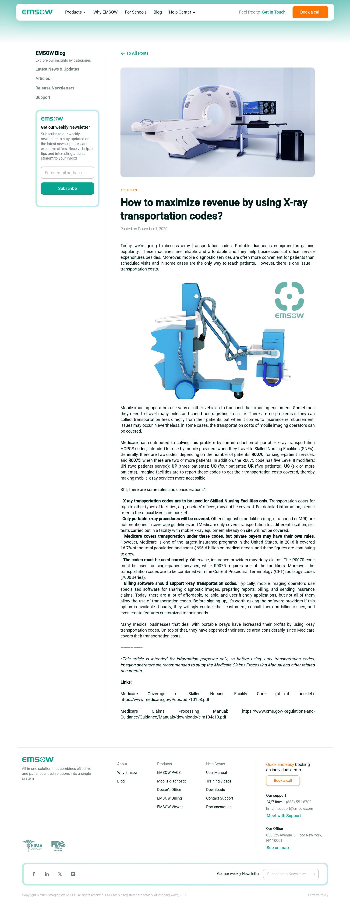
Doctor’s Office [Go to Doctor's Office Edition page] (169, 789)
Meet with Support (284, 815)
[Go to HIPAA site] (33, 846)
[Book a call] (310, 12)
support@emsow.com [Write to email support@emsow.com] (295, 808)
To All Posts (134, 53)
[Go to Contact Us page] (273, 12)
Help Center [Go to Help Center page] (182, 12)
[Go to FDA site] (58, 846)
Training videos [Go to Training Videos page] (218, 781)
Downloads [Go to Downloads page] (215, 789)
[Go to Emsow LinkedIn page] (47, 874)
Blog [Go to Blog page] (158, 12)
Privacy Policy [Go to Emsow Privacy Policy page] (318, 895)
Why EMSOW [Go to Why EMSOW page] (105, 12)
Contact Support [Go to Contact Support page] (219, 798)
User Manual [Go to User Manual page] (216, 772)
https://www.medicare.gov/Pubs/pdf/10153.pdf (164, 699)
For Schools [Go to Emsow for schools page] (136, 12)
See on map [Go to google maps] (278, 847)
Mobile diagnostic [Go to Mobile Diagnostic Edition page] (172, 781)
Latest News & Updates (57, 69)
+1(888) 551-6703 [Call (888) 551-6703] (296, 802)
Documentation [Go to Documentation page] (219, 807)
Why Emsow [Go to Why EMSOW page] (127, 772)
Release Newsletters (54, 87)
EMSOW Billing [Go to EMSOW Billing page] (169, 798)
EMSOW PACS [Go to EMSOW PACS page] (169, 772)
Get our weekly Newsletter (238, 873)
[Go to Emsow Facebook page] (34, 874)
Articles (42, 78)
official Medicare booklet (164, 512)
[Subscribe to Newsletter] (313, 874)
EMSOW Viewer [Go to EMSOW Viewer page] (170, 807)
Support (42, 97)
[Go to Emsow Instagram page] (73, 874)
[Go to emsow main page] (37, 12)
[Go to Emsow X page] (60, 874)
